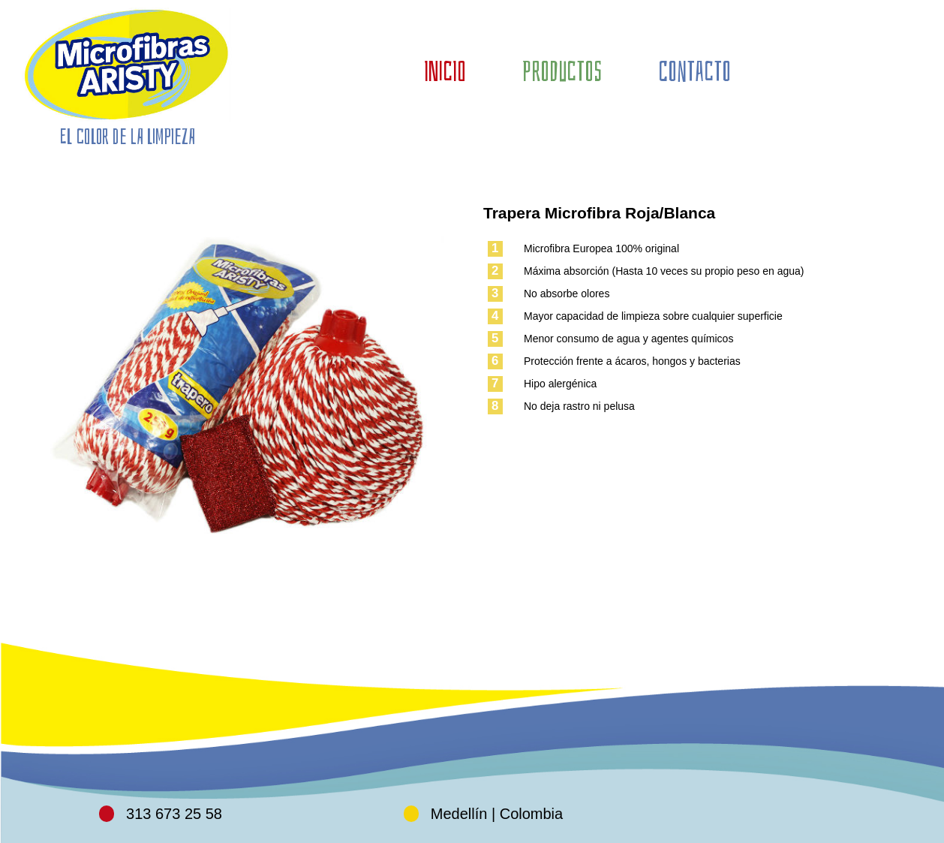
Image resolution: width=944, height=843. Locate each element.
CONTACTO (694, 72)
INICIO (445, 72)
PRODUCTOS (562, 72)
